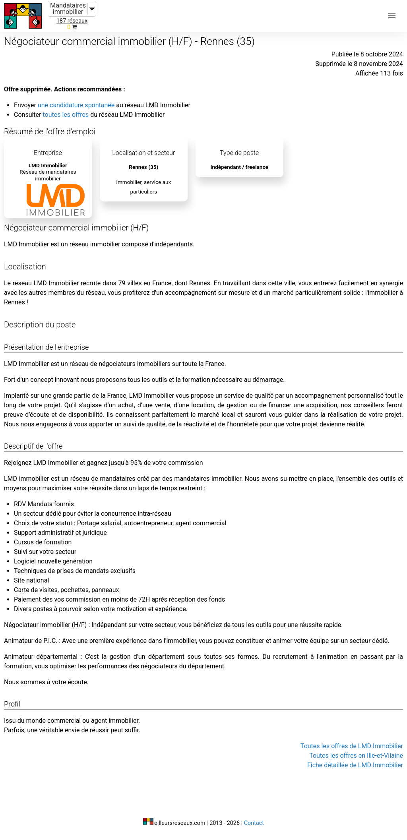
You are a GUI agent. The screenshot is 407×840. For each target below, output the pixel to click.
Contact (254, 823)
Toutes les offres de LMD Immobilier (351, 746)
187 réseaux (71, 20)
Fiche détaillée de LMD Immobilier (355, 765)
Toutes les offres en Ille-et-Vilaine (356, 755)
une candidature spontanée (76, 105)
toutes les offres (66, 114)
